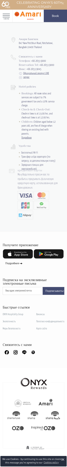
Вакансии (40, 314)
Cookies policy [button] (51, 462)
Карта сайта (41, 328)
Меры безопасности (11, 328)
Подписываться (54, 291)
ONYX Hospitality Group (13, 314)
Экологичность (9, 321)
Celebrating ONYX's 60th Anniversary (31, 4)
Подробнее (12, 263)
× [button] (63, 459)
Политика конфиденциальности (50, 321)
